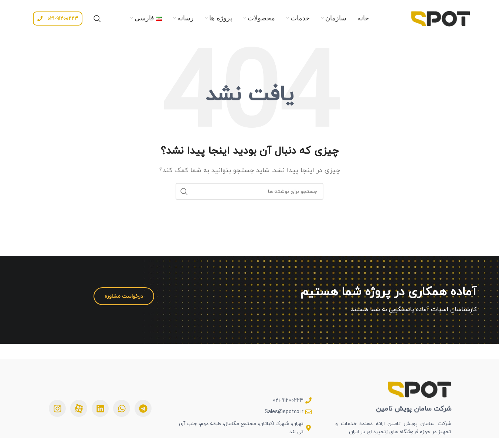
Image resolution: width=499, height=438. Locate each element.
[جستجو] (97, 18)
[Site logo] (440, 18)
